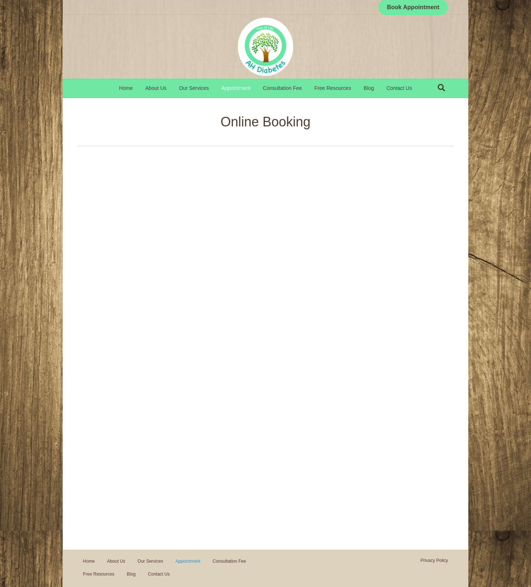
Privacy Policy (434, 560)
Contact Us (399, 88)
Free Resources (333, 88)
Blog (369, 88)
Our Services (194, 88)
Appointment (235, 88)
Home (126, 88)
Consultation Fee (282, 88)
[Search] (441, 87)
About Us (156, 88)
